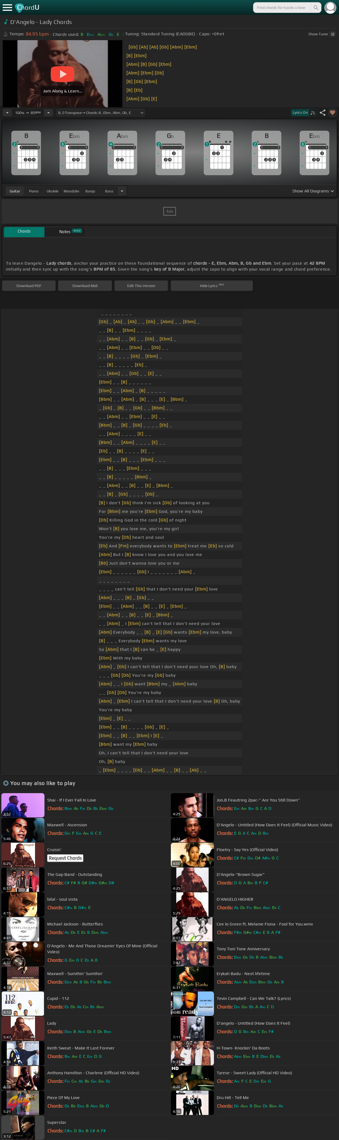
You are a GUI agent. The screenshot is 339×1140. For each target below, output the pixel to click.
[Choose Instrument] (122, 191)
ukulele (52, 191)
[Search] (315, 7)
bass (109, 191)
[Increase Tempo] (48, 112)
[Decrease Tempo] (7, 112)
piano (34, 191)
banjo (90, 191)
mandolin (71, 191)
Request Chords (65, 858)
